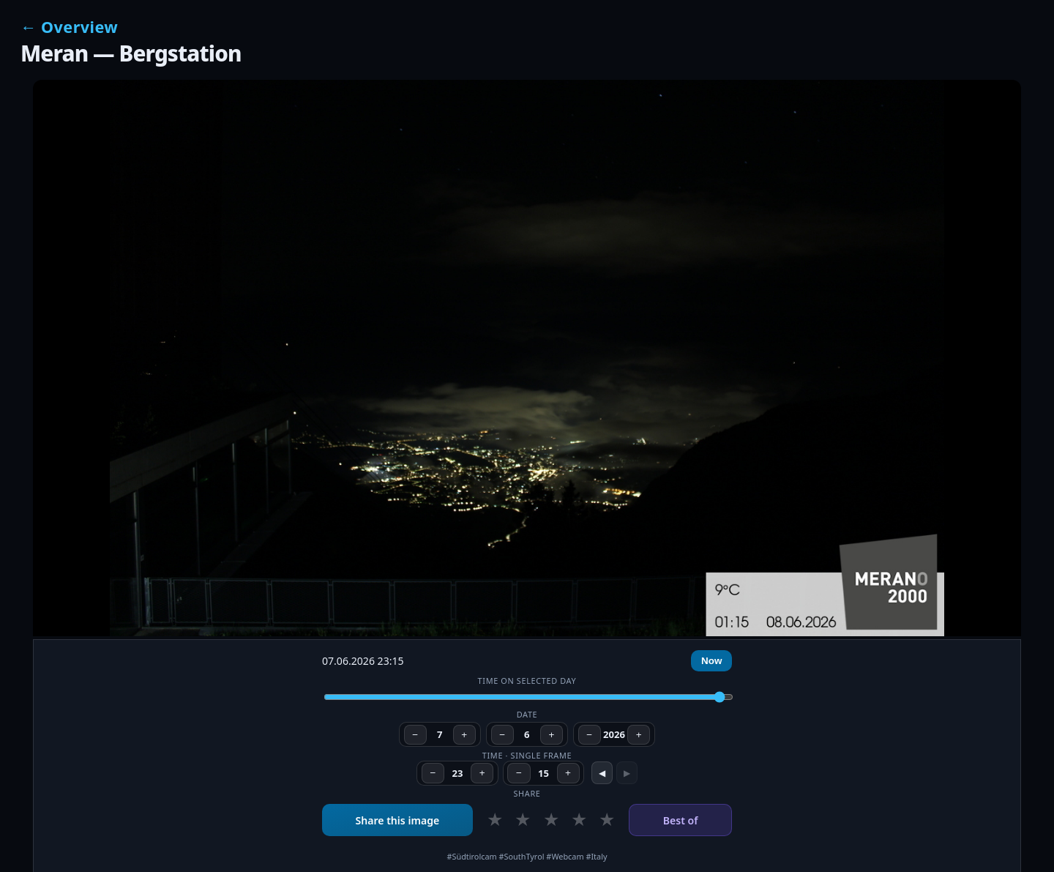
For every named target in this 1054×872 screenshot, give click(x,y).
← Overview (69, 26)
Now (711, 660)
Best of (680, 820)
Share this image (397, 820)
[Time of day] (528, 697)
